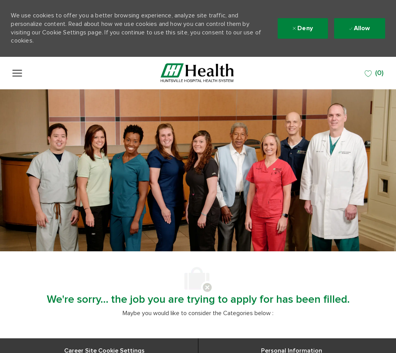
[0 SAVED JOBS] (374, 73)
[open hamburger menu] (17, 73)
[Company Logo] (197, 73)
